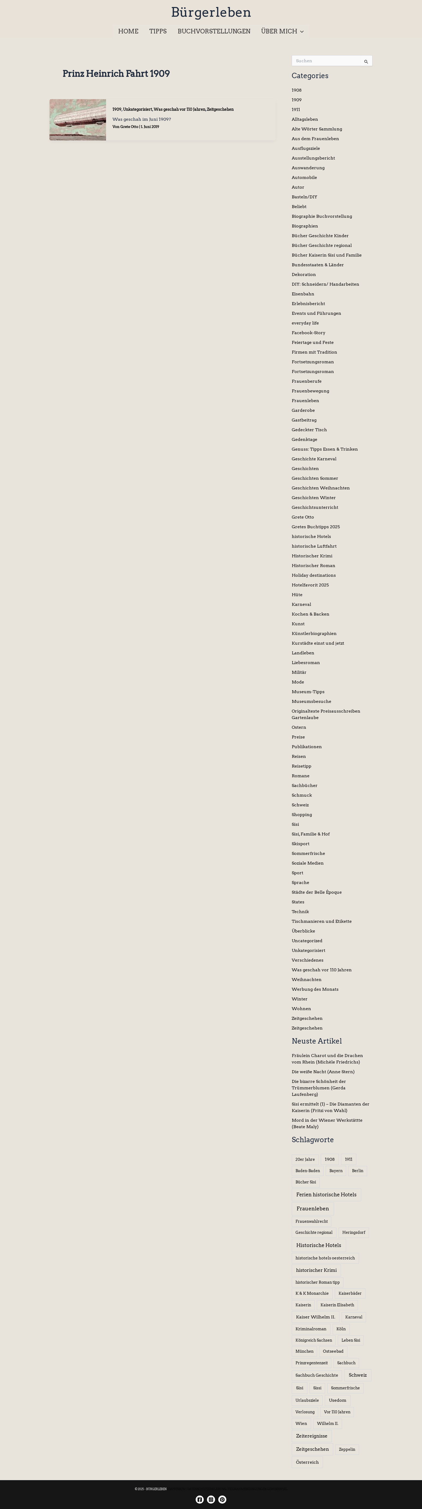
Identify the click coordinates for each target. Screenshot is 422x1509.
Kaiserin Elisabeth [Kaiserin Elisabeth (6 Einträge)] (337, 1305)
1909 (116, 109)
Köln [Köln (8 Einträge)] (341, 1329)
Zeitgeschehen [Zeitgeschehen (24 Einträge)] (312, 1449)
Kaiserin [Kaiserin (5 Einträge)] (303, 1305)
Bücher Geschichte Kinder (320, 235)
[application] (302, 31)
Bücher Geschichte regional (322, 245)
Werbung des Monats (315, 989)
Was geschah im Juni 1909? (141, 119)
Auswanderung (308, 167)
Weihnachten (307, 979)
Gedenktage (304, 439)
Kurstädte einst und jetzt (318, 643)
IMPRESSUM (177, 1489)
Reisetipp (301, 766)
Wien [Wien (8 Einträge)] (301, 1423)
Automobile (304, 177)
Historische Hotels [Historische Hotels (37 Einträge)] (318, 1245)
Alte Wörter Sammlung (317, 129)
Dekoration (304, 274)
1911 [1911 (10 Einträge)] (348, 1159)
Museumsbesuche (311, 701)
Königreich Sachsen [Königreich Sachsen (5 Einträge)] (314, 1340)
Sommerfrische (308, 853)
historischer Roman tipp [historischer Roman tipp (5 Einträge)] (318, 1282)
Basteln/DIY (304, 196)
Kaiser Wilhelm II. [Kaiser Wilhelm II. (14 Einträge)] (315, 1317)
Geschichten (305, 468)
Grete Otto (303, 517)
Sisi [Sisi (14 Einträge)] (299, 1387)
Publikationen (307, 746)
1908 (297, 90)
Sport (297, 872)
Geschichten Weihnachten (321, 488)
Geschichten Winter (314, 497)
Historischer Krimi (312, 555)
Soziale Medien (308, 863)
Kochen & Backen (310, 614)
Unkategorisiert (137, 109)
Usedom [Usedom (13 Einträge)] (337, 1400)
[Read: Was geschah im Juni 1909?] (78, 119)
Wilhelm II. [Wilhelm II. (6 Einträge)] (327, 1423)
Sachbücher (305, 785)
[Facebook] (200, 1500)
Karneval (301, 604)
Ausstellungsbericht (313, 158)
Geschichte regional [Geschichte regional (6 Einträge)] (314, 1232)
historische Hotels (311, 536)
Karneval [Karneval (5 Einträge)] (354, 1317)
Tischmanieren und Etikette (322, 921)
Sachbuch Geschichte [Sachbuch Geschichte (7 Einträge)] (317, 1375)
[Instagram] (211, 1500)
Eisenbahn (303, 293)
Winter (300, 999)
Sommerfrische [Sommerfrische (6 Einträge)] (345, 1388)
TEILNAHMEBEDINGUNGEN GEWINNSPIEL (257, 1489)
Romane (301, 775)
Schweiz (300, 804)
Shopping (302, 814)
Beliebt (299, 206)
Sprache (300, 882)
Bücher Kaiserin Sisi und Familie (327, 255)
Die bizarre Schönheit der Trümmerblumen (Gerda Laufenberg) (319, 1088)
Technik (300, 911)
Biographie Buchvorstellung (322, 216)
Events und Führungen (316, 313)
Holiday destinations (314, 575)
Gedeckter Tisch (309, 429)
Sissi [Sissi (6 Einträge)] (317, 1388)
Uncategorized (307, 940)
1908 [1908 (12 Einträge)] (330, 1159)
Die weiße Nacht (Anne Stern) (323, 1071)
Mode (298, 682)
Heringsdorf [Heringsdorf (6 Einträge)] (353, 1232)
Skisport (301, 843)
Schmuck (302, 795)
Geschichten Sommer (315, 478)
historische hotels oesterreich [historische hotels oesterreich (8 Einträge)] (325, 1258)
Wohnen (301, 1008)
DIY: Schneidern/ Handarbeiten (325, 284)
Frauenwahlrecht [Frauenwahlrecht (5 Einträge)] (312, 1221)
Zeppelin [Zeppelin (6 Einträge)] (347, 1449)
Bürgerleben (211, 12)
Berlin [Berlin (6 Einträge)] (357, 1170)
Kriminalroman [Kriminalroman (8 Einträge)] (311, 1329)
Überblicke (303, 931)
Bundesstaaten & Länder (318, 264)
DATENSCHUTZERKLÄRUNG (206, 1489)
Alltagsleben (305, 119)
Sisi (295, 824)
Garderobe (303, 410)
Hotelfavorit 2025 (310, 585)
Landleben (303, 652)
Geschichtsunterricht (315, 507)
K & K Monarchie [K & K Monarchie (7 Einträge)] (312, 1293)
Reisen (299, 756)
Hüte (297, 594)
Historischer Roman (313, 565)
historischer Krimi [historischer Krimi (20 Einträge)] (316, 1270)
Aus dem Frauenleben (315, 138)
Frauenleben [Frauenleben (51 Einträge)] (313, 1209)
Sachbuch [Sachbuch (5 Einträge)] (346, 1363)
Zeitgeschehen (220, 109)
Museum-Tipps (308, 691)
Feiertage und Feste (313, 342)
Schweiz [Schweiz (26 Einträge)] (358, 1375)
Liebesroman (306, 662)
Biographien (305, 226)
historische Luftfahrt (314, 546)
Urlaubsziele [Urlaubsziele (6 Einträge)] (307, 1400)
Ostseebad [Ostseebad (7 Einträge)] (333, 1351)
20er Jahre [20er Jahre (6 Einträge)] (305, 1159)
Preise (298, 737)
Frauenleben (305, 400)
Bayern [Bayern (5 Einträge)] (336, 1171)
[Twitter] (222, 1500)
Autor (298, 187)
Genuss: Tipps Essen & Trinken (325, 449)
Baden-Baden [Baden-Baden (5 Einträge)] (308, 1171)
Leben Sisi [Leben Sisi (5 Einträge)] (351, 1340)
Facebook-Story (308, 332)
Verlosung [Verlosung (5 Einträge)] (305, 1412)
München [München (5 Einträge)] (305, 1351)
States (298, 901)
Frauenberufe (307, 381)
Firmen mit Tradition (314, 352)
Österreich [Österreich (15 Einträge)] (307, 1462)
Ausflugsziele (306, 148)
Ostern (299, 727)
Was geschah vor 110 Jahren (179, 109)
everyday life (305, 323)
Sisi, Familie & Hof (311, 834)
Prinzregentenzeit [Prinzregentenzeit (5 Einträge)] (312, 1363)
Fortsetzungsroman (313, 361)
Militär (299, 672)
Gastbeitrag (304, 420)
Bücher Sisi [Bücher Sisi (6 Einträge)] (306, 1182)
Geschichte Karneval (314, 458)
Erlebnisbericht (308, 303)
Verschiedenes (307, 960)
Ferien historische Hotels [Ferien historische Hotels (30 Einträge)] (326, 1194)
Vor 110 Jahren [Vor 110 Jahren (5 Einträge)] (337, 1412)
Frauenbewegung (310, 390)
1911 (296, 109)
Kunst (298, 623)
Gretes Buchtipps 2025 (316, 526)
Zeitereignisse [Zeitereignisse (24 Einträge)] (312, 1436)
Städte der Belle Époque (317, 892)
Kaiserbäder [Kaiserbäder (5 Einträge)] (350, 1293)
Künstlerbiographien (314, 633)
